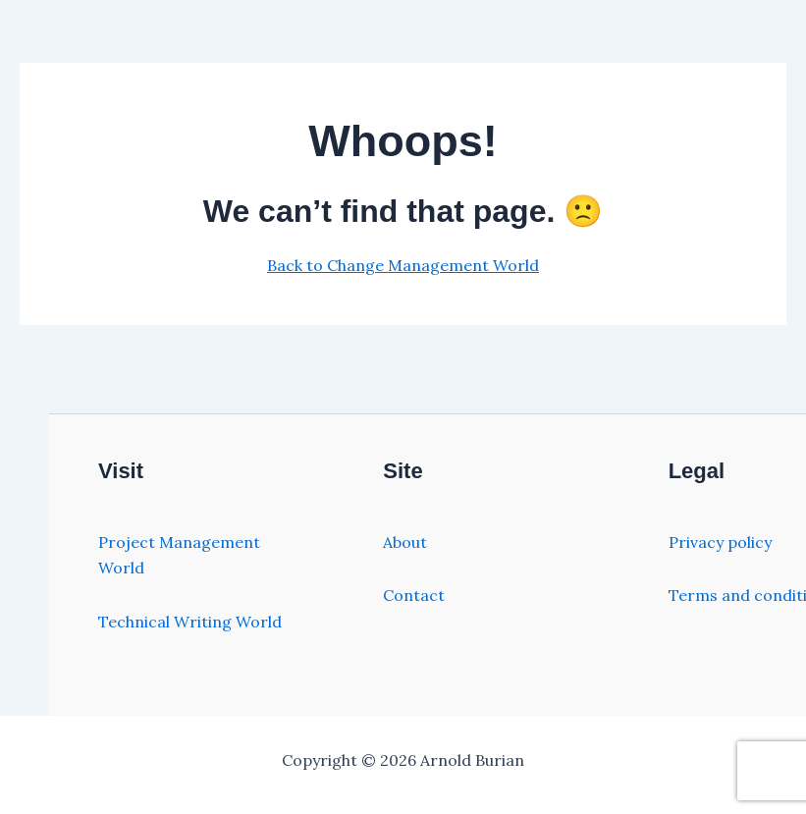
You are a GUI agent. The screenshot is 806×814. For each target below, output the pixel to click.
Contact (414, 595)
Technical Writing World (190, 621)
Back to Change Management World (403, 265)
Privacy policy (720, 542)
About (405, 542)
